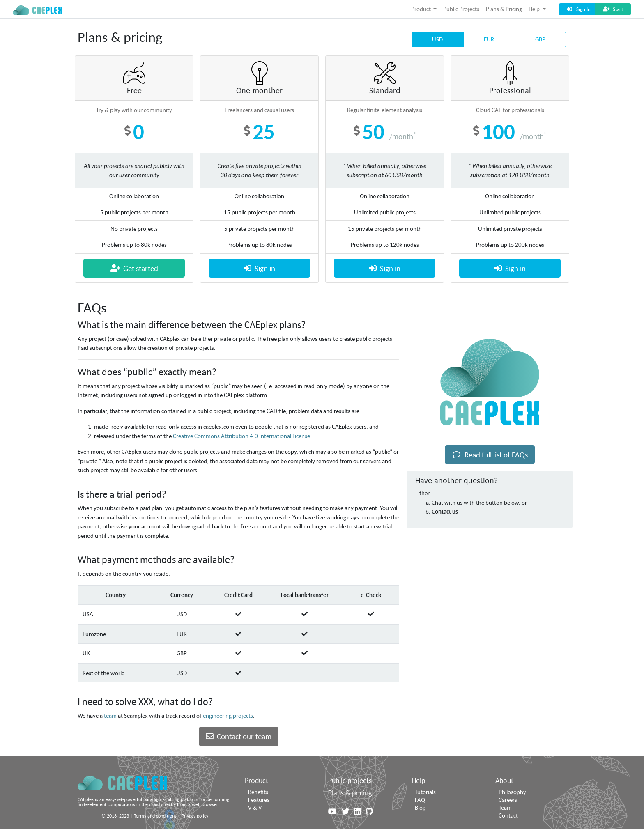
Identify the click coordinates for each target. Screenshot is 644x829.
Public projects (350, 780)
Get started (134, 268)
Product (256, 780)
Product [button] (421, 9)
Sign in (259, 268)
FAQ (420, 800)
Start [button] (613, 9)
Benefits (258, 792)
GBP (540, 39)
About (504, 780)
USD (437, 39)
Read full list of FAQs (490, 454)
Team (505, 807)
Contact (508, 815)
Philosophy (512, 792)
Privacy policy (195, 816)
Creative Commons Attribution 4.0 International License (241, 436)
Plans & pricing (350, 792)
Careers (508, 800)
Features (258, 800)
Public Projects (461, 9)
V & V (255, 807)
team (110, 715)
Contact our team (238, 736)
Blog (420, 807)
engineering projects (228, 715)
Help (418, 780)
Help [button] (535, 9)
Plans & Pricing (504, 9)
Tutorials (425, 792)
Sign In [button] (578, 9)
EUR (489, 39)
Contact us (445, 511)
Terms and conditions (155, 816)
